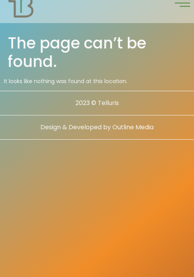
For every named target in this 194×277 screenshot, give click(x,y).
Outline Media (133, 133)
